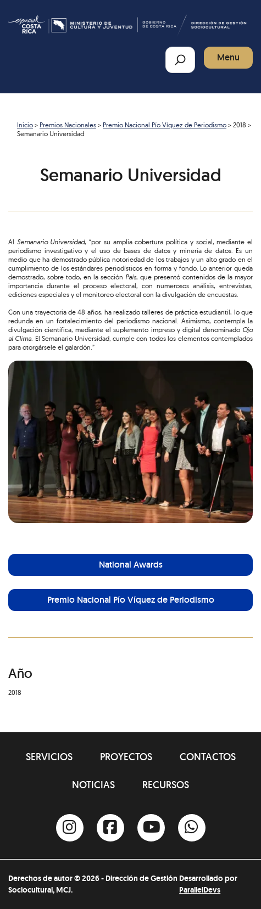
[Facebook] (110, 827)
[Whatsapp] (192, 827)
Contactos (208, 756)
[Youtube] (151, 827)
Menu (228, 57)
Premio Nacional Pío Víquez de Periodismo (164, 125)
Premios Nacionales (68, 125)
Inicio (25, 125)
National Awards (131, 564)
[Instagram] (70, 827)
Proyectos (126, 756)
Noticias (93, 784)
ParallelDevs (199, 890)
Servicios (49, 756)
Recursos (165, 784)
